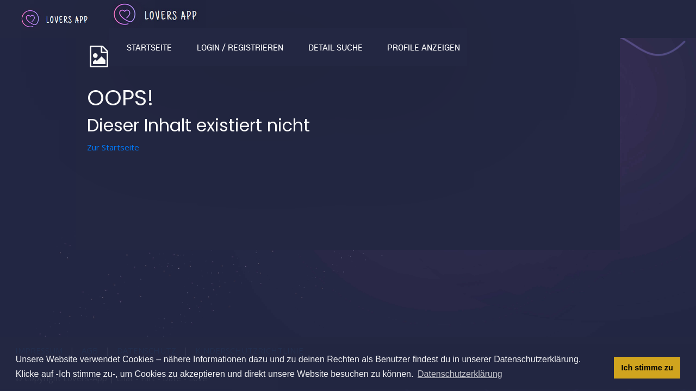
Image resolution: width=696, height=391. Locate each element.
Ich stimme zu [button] (647, 367)
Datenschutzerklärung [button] (460, 374)
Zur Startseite (113, 147)
